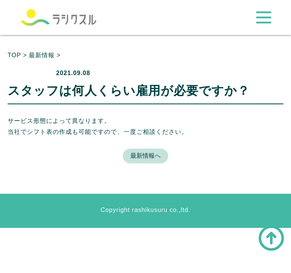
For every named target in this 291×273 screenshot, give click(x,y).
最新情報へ (145, 155)
